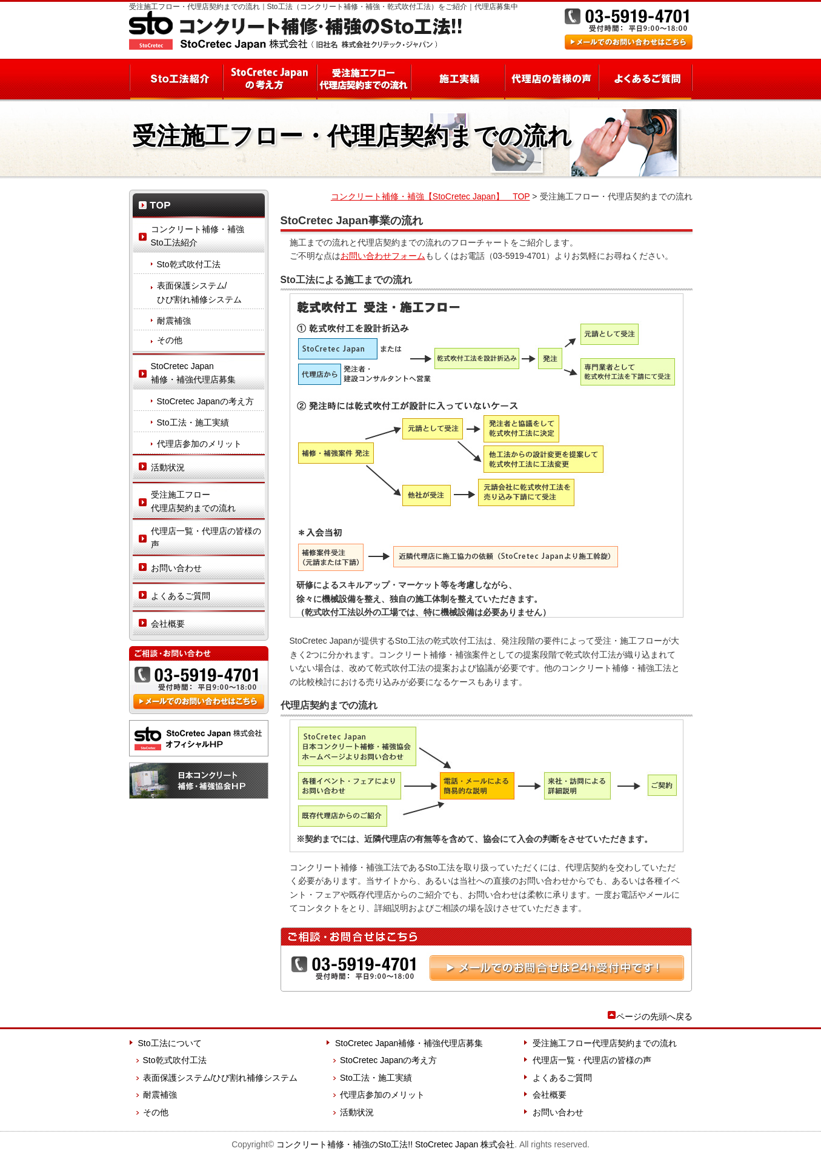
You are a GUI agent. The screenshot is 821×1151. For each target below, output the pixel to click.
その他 (169, 340)
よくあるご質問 (645, 79)
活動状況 (168, 467)
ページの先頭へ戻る (654, 1016)
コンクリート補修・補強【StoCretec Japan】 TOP (430, 196)
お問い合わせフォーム (383, 256)
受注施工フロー (208, 502)
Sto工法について (170, 1043)
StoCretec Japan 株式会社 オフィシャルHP (198, 738)
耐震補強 (174, 320)
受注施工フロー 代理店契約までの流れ (363, 79)
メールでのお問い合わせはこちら (629, 42)
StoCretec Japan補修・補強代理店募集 (409, 1043)
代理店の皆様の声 (551, 79)
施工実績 (457, 79)
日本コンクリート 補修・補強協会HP (198, 780)
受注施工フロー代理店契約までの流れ (605, 1043)
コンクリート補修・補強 (295, 30)
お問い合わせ (176, 568)
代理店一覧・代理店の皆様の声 (206, 537)
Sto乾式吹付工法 (189, 264)
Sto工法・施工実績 (193, 422)
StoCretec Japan (208, 374)
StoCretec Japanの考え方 (269, 79)
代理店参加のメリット (199, 444)
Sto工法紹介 (175, 79)
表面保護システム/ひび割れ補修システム (220, 1078)
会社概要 (168, 624)
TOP (199, 204)
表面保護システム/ (211, 293)
